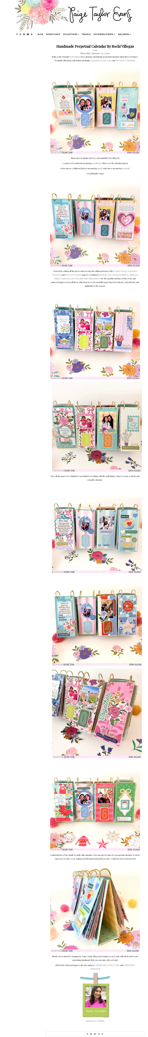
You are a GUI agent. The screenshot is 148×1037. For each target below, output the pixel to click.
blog (40, 34)
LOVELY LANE (113, 965)
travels (86, 34)
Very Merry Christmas (125, 60)
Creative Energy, (120, 271)
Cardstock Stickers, (120, 275)
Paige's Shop (53, 34)
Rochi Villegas (75, 57)
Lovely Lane (106, 60)
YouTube (100, 1021)
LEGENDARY (100, 965)
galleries (123, 34)
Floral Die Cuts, (105, 275)
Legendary (95, 60)
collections (70, 34)
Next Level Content (73, 275)
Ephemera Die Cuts (70, 278)
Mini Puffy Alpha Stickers (89, 278)
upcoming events (103, 34)
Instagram (90, 1021)
